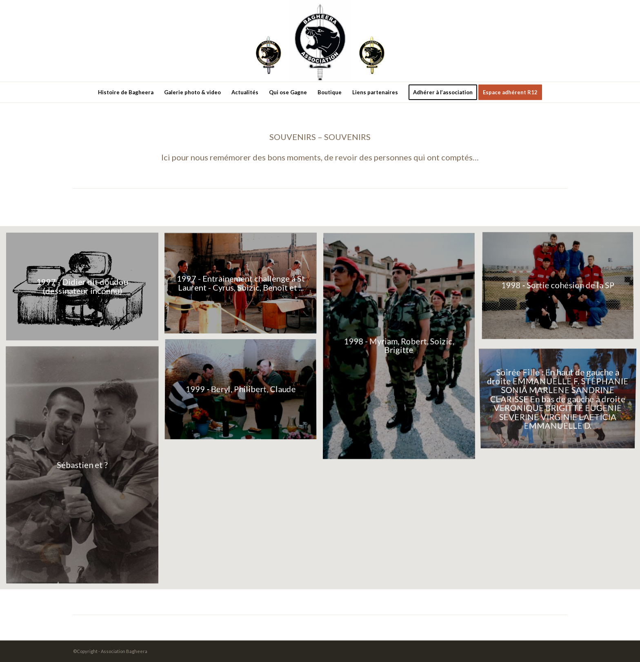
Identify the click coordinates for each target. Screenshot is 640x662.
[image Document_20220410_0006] (243, 286)
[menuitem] (126, 92)
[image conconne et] (85, 468)
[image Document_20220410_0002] (561, 290)
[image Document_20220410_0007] (85, 290)
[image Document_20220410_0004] (243, 393)
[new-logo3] (320, 41)
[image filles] (561, 398)
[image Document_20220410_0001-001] (402, 349)
